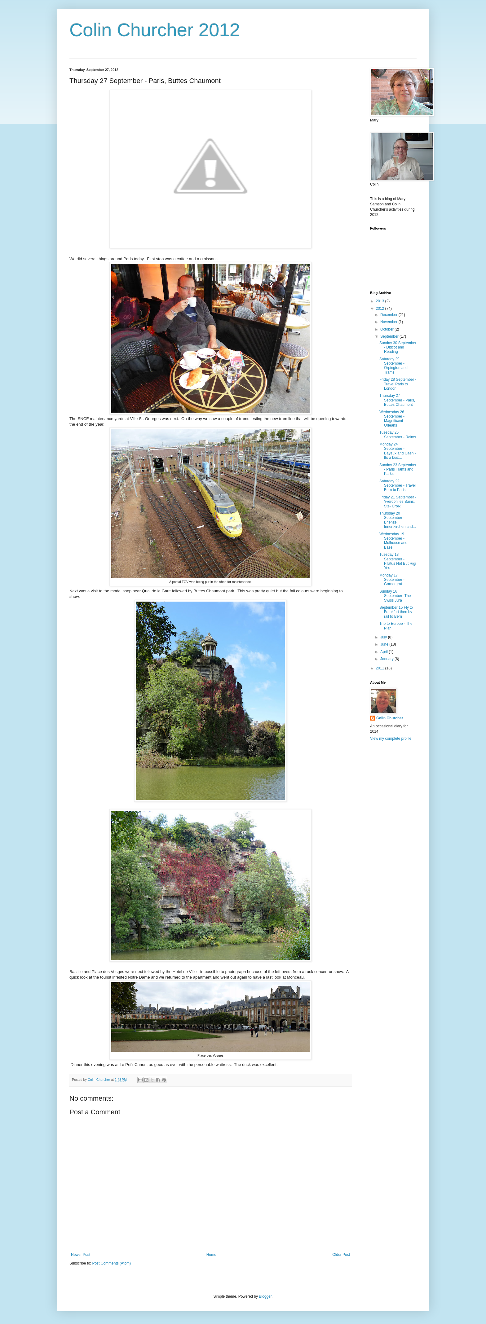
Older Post (341, 1254)
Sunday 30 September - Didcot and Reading (397, 347)
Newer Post (80, 1254)
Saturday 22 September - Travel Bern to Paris (397, 485)
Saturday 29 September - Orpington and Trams (393, 366)
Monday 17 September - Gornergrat (391, 579)
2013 (380, 301)
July (384, 637)
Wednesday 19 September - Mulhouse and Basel (393, 541)
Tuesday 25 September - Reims (397, 434)
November (389, 322)
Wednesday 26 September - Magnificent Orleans (391, 418)
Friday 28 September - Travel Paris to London (397, 384)
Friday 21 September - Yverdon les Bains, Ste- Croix (397, 501)
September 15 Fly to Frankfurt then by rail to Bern (396, 612)
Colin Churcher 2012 (154, 30)
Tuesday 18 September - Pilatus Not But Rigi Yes (397, 561)
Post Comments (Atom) (111, 1263)
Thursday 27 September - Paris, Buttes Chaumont (397, 400)
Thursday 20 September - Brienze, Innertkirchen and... (397, 520)
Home (211, 1254)
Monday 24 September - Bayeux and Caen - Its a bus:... (397, 451)
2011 (380, 668)
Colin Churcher (389, 718)
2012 (380, 308)
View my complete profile (390, 738)
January (387, 659)
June (384, 644)
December (389, 315)
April (384, 652)
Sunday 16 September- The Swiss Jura (395, 596)
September (390, 336)
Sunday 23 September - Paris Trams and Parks (397, 469)
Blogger (265, 1296)
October (387, 329)
